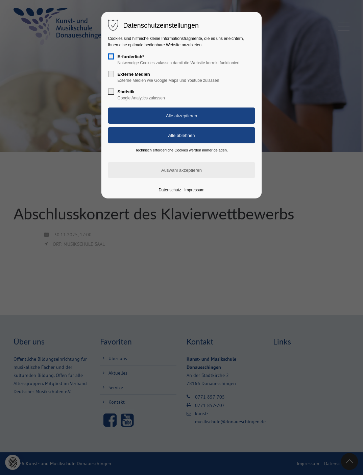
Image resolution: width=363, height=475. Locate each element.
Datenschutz (170, 190)
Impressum (194, 190)
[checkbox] (111, 56)
